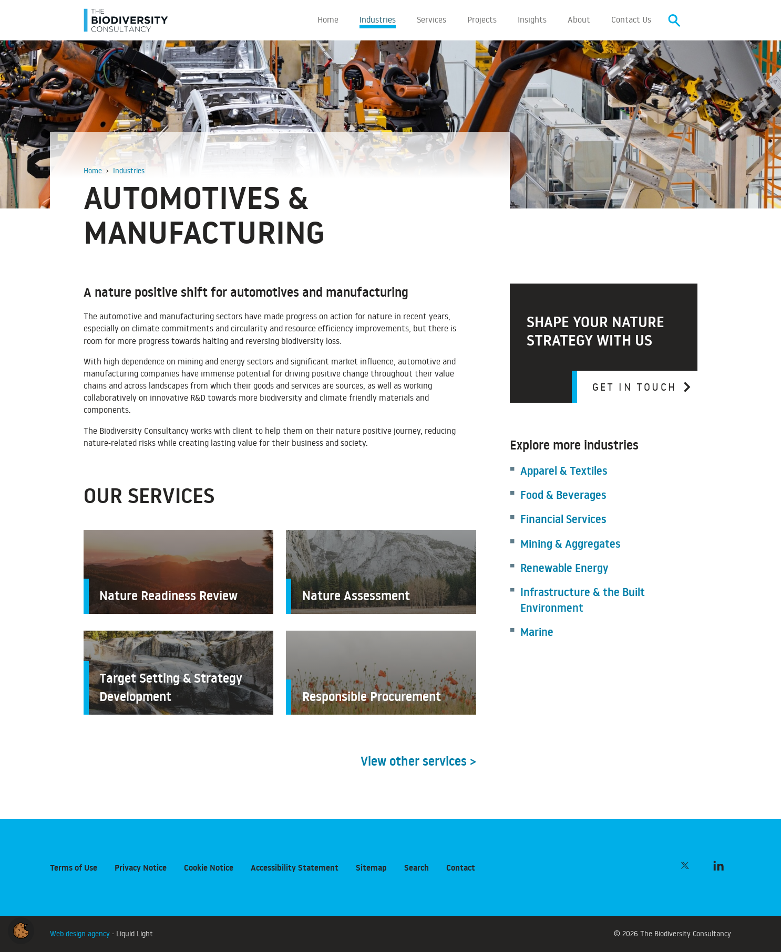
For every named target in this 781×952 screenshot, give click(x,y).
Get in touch (634, 388)
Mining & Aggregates (570, 545)
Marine (536, 634)
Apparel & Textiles (563, 472)
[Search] (674, 21)
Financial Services (563, 521)
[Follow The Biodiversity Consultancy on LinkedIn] (718, 865)
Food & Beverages (563, 497)
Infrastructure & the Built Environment (582, 602)
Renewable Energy (564, 570)
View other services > (418, 763)
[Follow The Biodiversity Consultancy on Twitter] (684, 865)
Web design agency (81, 933)
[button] (21, 929)
